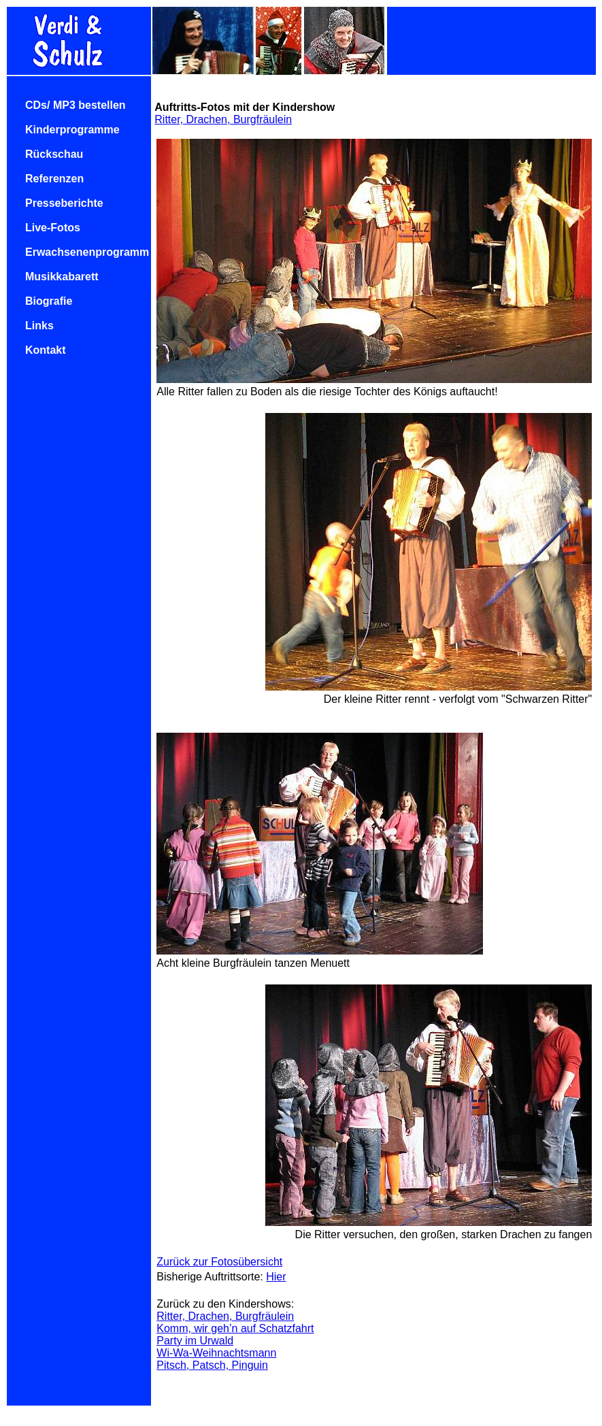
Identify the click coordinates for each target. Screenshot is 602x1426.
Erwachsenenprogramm (87, 252)
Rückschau (54, 154)
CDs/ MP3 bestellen (75, 105)
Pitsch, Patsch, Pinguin (212, 1365)
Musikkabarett (62, 276)
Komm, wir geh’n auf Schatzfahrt (235, 1328)
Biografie (48, 301)
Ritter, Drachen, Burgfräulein (223, 119)
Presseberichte (64, 203)
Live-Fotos (52, 227)
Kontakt (45, 350)
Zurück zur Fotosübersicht (219, 1261)
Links (39, 325)
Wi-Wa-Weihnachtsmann (216, 1353)
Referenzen (54, 178)
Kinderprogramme (72, 129)
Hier (276, 1276)
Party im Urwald (194, 1340)
